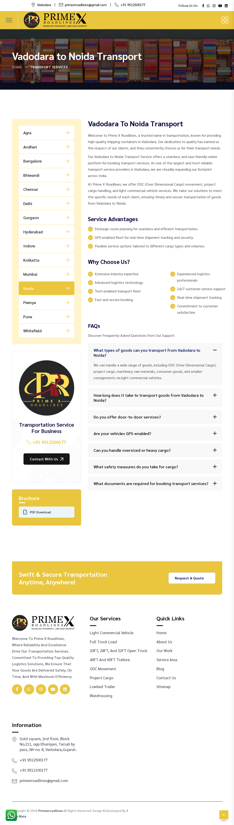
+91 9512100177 (33, 770)
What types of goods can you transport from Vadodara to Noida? (147, 352)
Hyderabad (46, 231)
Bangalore (46, 161)
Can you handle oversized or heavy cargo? (132, 450)
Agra (46, 132)
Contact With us (46, 459)
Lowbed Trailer (102, 686)
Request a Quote (192, 578)
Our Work (164, 650)
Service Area (166, 659)
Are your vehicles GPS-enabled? (122, 433)
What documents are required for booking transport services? (151, 483)
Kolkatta (46, 260)
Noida (46, 288)
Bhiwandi (46, 175)
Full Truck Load (103, 641)
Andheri (46, 146)
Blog (160, 668)
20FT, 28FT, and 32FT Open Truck (118, 650)
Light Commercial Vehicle (111, 632)
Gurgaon (46, 217)
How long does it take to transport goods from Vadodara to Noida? (149, 397)
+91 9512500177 (133, 4)
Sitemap (163, 686)
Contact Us (166, 677)
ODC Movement (103, 668)
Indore (46, 246)
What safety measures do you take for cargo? (136, 466)
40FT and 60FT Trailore (110, 659)
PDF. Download (37, 512)
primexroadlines (50, 810)
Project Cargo (101, 677)
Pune (46, 316)
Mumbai (46, 274)
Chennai (46, 189)
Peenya (46, 302)
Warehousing (101, 695)
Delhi (46, 203)
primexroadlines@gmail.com (86, 4)
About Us (164, 641)
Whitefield (46, 330)
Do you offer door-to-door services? (127, 416)
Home (17, 67)
